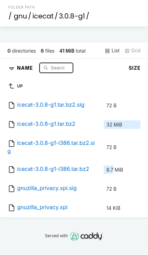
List (112, 51)
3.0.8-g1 (72, 16)
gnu (20, 16)
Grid (132, 51)
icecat (43, 16)
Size (134, 68)
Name (25, 67)
